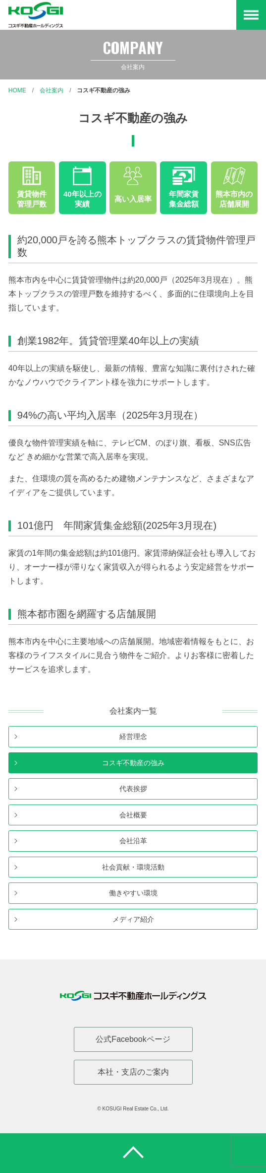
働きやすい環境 (133, 893)
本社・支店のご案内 (133, 1072)
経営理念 (133, 736)
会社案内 (51, 90)
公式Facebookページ (133, 1039)
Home (17, 90)
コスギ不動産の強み (103, 90)
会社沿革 (133, 841)
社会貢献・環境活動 (133, 867)
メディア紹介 (133, 919)
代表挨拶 (133, 789)
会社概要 (133, 815)
